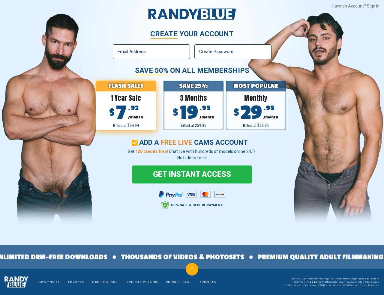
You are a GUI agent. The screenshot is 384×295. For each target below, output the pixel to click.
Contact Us (207, 282)
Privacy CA (76, 282)
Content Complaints (142, 282)
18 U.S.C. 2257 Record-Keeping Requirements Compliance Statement (335, 278)
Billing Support (178, 282)
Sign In (373, 6)
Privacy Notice (49, 282)
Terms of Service (105, 282)
